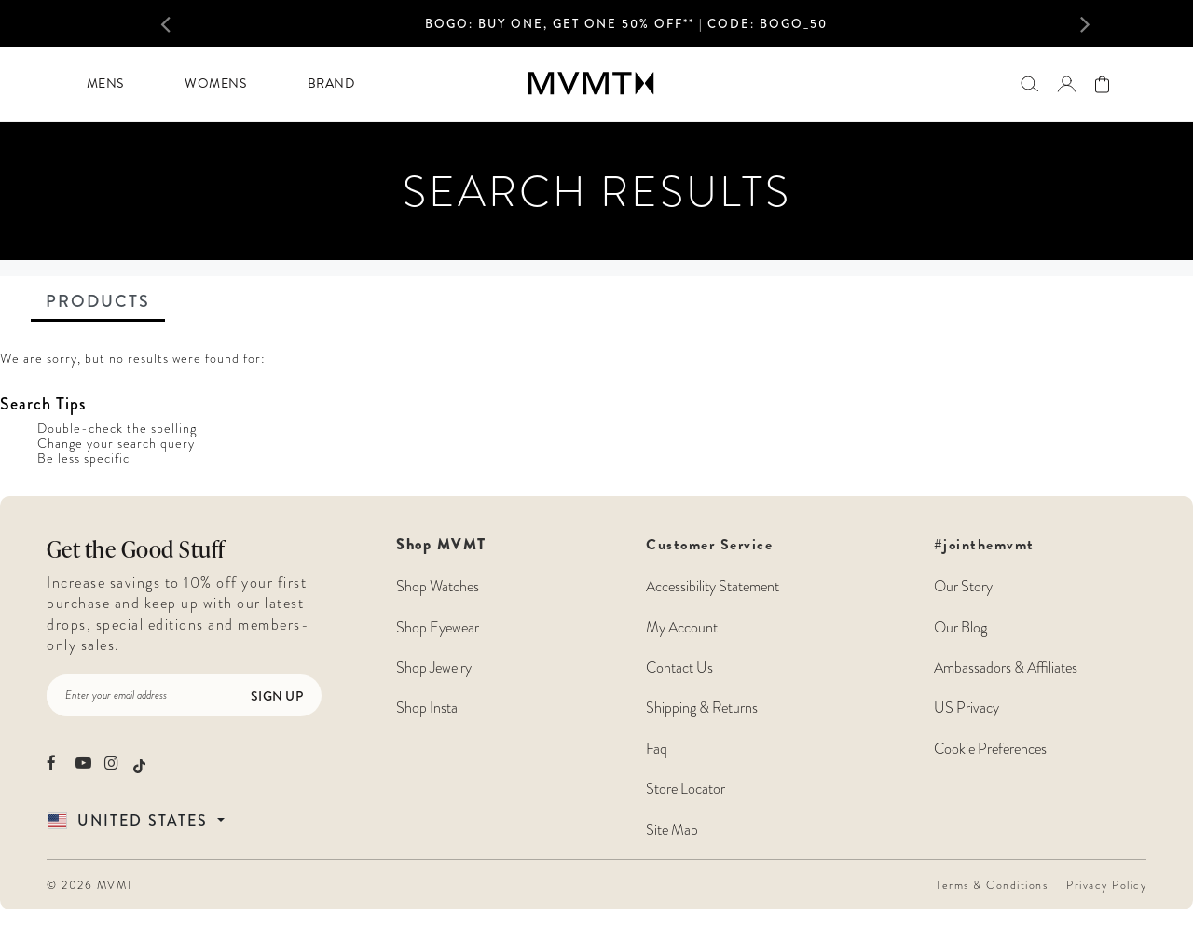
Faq (656, 749)
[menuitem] (105, 84)
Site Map (672, 830)
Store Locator (685, 789)
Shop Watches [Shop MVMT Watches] (437, 586)
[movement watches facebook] (54, 762)
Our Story (963, 586)
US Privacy (966, 708)
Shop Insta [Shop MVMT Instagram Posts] (427, 708)
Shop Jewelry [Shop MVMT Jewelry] (434, 668)
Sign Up (277, 696)
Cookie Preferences (990, 749)
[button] (183, 23)
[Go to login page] (1066, 84)
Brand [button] (331, 83)
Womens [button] (215, 83)
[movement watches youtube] (83, 762)
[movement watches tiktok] (139, 764)
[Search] (1029, 83)
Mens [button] (105, 83)
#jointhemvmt (984, 545)
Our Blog (960, 628)
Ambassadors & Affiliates (1005, 668)
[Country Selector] (157, 821)
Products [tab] (98, 301)
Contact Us (679, 668)
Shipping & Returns (702, 708)
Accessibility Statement (712, 586)
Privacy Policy (1106, 885)
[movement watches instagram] (112, 762)
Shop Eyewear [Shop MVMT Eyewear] (437, 628)
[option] (626, 29)
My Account (682, 628)
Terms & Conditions (992, 885)
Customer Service (712, 687)
